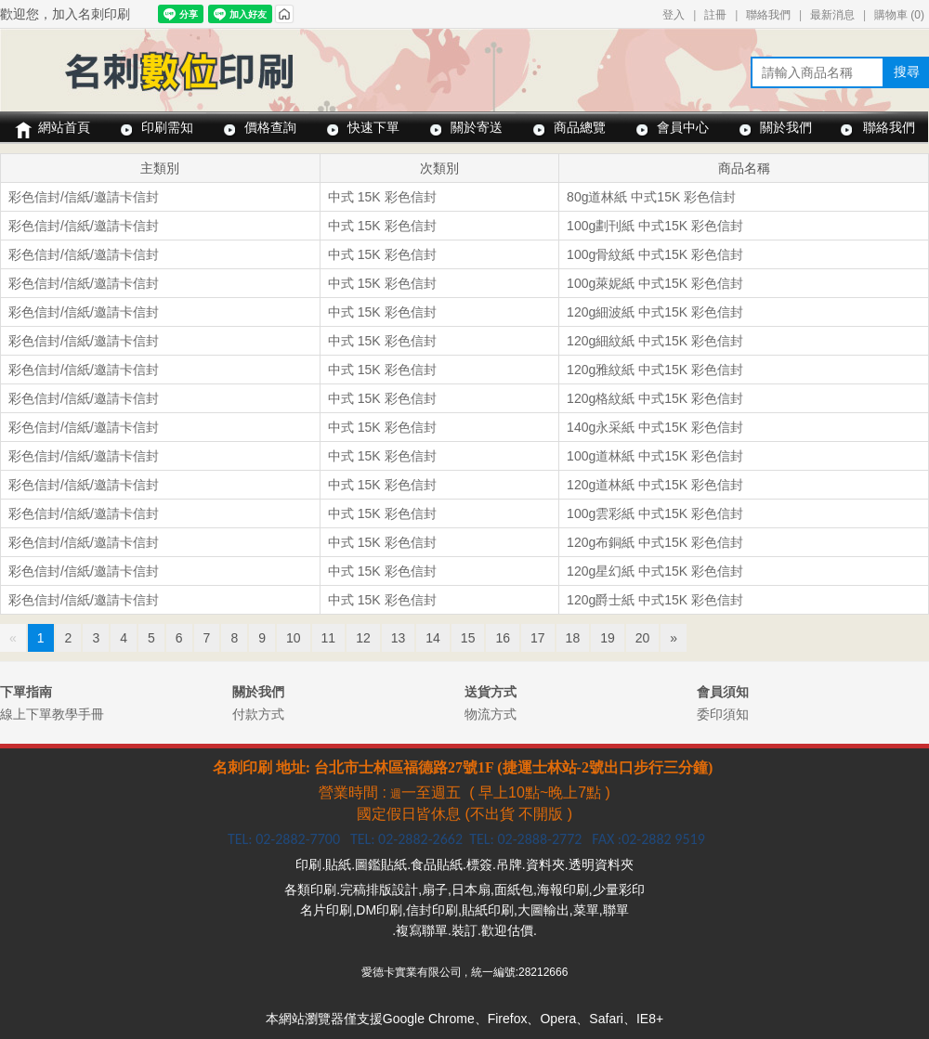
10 (293, 637)
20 (642, 637)
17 (537, 637)
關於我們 (786, 127)
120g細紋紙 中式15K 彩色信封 (655, 340)
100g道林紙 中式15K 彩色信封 (655, 455)
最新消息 (832, 14)
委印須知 (723, 714)
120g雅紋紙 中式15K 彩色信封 (655, 369)
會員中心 (683, 127)
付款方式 (258, 714)
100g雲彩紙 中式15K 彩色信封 (655, 513)
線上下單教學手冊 (52, 714)
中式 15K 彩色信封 (382, 196)
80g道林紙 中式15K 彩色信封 (651, 196)
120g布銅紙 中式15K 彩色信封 (655, 542)
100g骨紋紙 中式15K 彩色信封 (655, 254)
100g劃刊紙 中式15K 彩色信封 (655, 225)
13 (398, 637)
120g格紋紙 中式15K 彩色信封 (655, 398)
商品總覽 (580, 127)
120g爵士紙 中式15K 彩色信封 (655, 599)
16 (502, 637)
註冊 (715, 14)
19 (607, 637)
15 (468, 637)
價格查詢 (270, 127)
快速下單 (373, 127)
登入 (673, 14)
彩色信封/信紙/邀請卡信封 (83, 196)
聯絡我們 (768, 14)
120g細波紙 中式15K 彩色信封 (655, 312)
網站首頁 (64, 127)
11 (328, 637)
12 (363, 637)
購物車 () (899, 14)
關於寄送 (477, 127)
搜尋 (907, 71)
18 (573, 637)
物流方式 (490, 714)
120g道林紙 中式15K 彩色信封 (655, 484)
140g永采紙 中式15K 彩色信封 (655, 427)
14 (432, 637)
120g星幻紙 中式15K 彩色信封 (655, 571)
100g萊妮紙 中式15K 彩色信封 (655, 283)
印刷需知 (167, 127)
